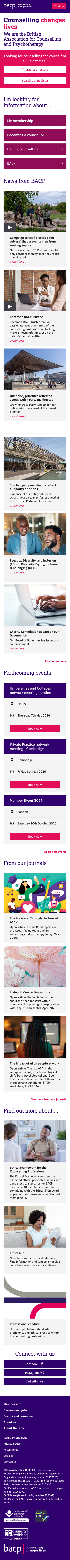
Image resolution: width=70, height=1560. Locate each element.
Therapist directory (35, 69)
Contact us (10, 1461)
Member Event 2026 (26, 800)
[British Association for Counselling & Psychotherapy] (18, 6)
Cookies (8, 1455)
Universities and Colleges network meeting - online (30, 690)
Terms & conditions (15, 1437)
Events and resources (19, 1416)
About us (10, 1422)
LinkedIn (34, 1381)
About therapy (14, 1428)
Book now (35, 728)
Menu (59, 6)
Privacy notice (12, 1443)
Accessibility (11, 1449)
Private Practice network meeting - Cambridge (29, 746)
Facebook (34, 1364)
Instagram (34, 1372)
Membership (12, 1404)
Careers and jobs (15, 1410)
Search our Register (35, 80)
